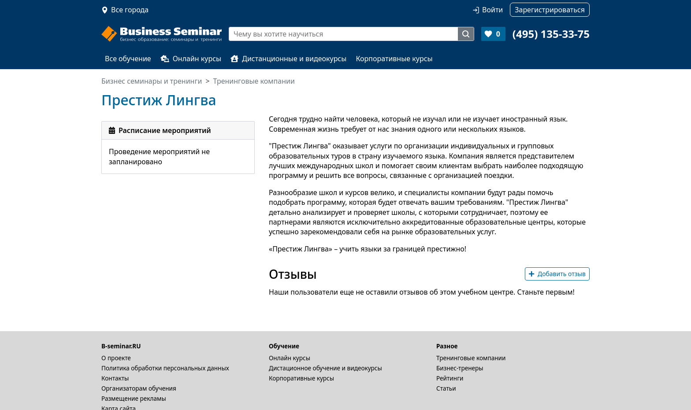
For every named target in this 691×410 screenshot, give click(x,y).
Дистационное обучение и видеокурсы (325, 368)
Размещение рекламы (133, 398)
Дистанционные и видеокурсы (288, 58)
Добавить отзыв (557, 274)
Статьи (446, 388)
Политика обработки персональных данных (165, 368)
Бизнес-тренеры (459, 368)
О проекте (116, 358)
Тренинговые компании (470, 358)
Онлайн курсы (191, 58)
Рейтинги (450, 378)
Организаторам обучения (138, 388)
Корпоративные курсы (394, 58)
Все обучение (128, 58)
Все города (130, 10)
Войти (492, 10)
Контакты (115, 378)
